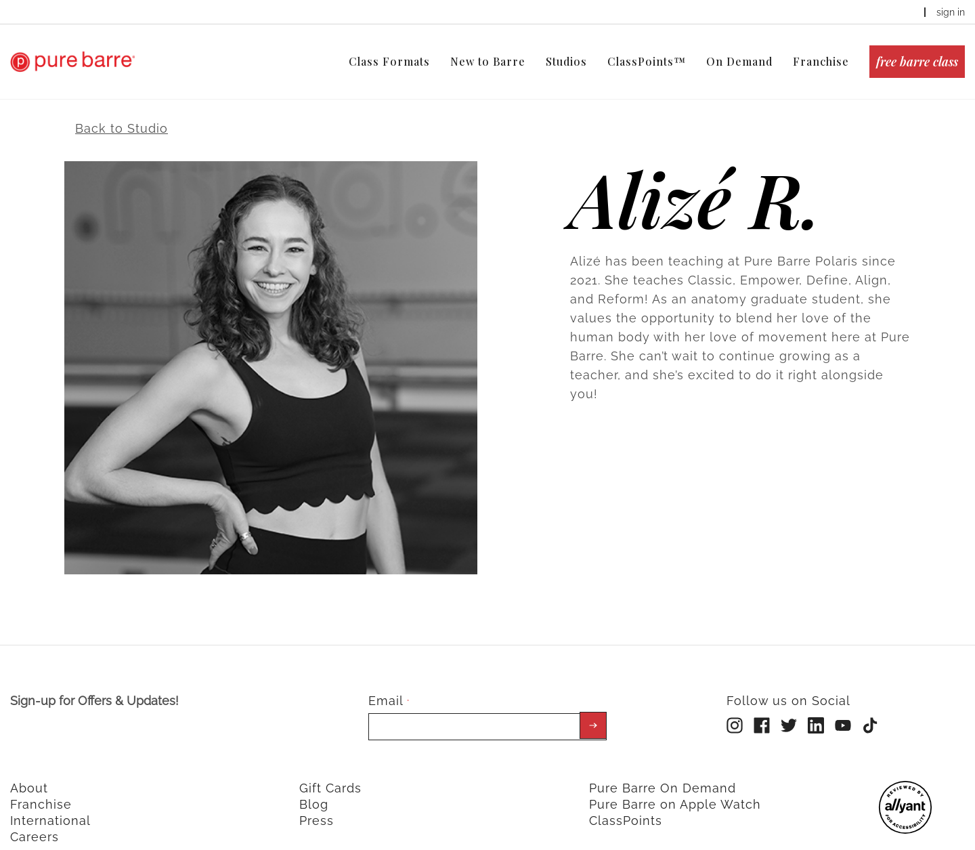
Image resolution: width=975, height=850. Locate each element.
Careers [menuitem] (34, 823)
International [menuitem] (50, 807)
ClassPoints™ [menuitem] (646, 61)
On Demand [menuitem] (739, 61)
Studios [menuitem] (566, 61)
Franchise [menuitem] (821, 61)
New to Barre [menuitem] (487, 61)
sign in (950, 12)
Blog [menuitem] (313, 791)
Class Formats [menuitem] (389, 61)
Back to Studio (121, 115)
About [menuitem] (29, 774)
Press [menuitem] (316, 807)
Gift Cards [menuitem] (330, 774)
